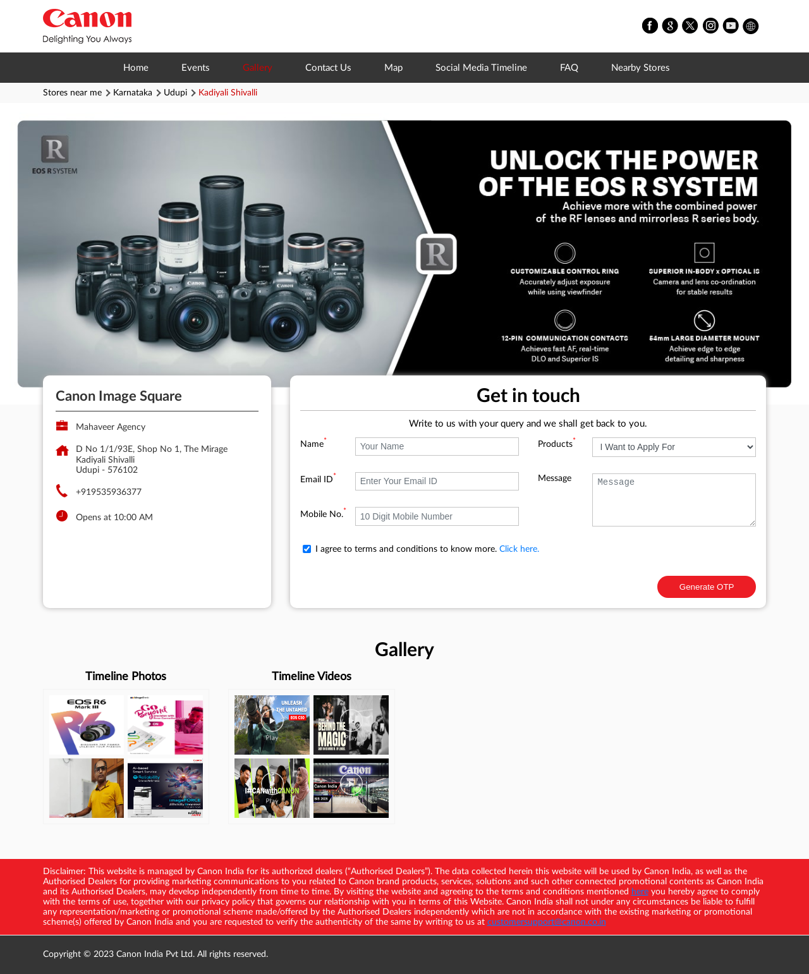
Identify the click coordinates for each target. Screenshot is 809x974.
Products (557, 444)
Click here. (519, 549)
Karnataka (132, 92)
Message (554, 478)
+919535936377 (109, 492)
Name (313, 444)
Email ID (318, 479)
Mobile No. (323, 514)
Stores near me (72, 92)
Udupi (175, 92)
